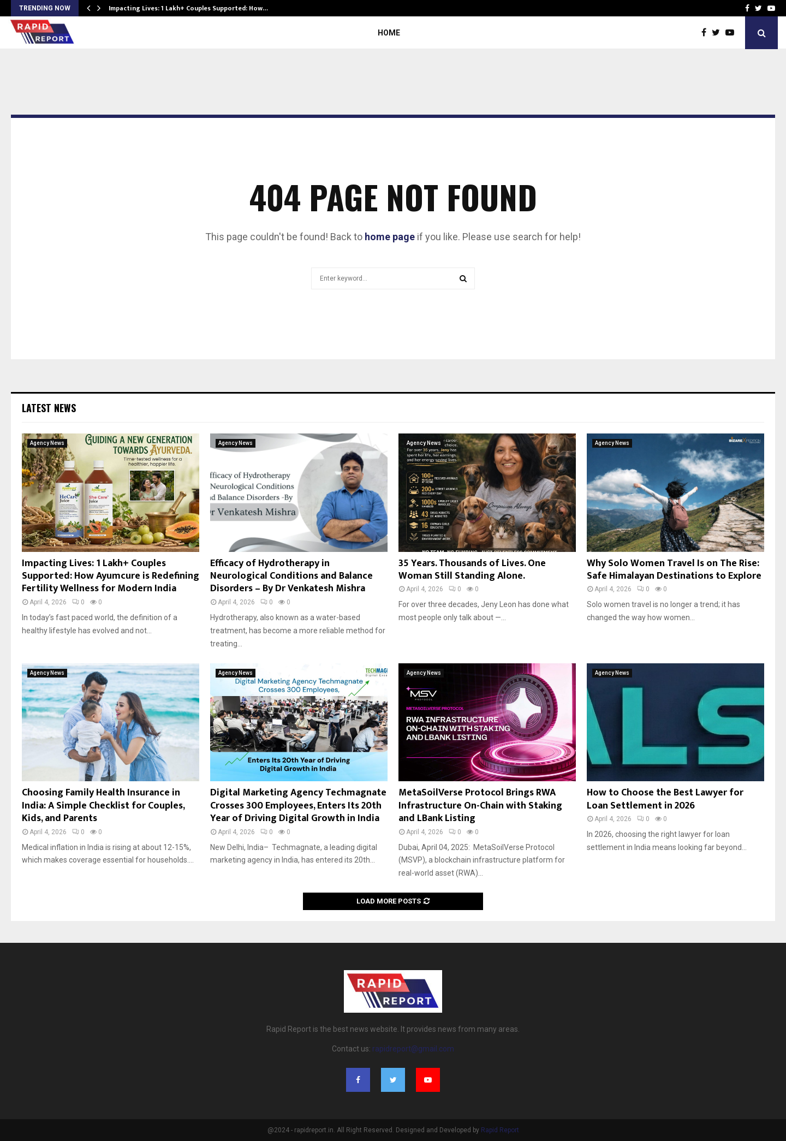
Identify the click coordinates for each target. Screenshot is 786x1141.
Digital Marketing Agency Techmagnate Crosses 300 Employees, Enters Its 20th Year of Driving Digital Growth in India (298, 806)
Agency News (47, 443)
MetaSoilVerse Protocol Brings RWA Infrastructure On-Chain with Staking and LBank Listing (480, 806)
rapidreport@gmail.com (413, 1048)
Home (389, 32)
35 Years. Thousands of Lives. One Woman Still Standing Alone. (472, 569)
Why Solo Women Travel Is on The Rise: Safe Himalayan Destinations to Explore (674, 569)
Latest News (49, 408)
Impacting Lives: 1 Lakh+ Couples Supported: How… (188, 8)
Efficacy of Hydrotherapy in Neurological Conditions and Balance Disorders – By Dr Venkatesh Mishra (291, 576)
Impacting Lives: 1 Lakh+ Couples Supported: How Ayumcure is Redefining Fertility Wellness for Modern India (110, 576)
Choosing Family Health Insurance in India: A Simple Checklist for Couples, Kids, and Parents (103, 806)
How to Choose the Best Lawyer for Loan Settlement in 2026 (665, 799)
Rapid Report (500, 1130)
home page (390, 236)
